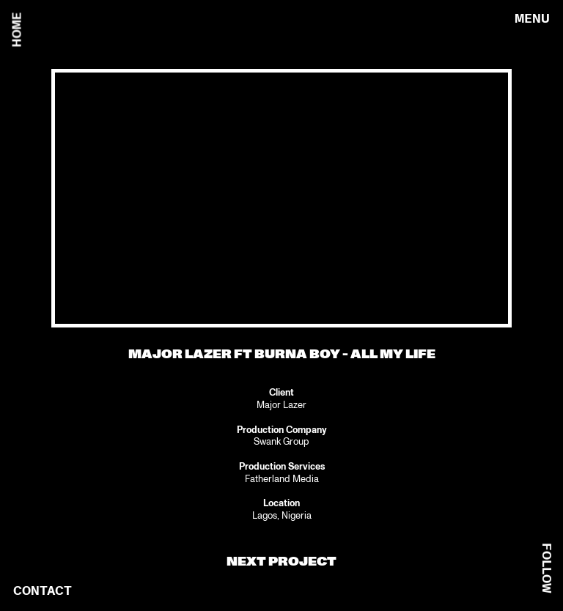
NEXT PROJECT (281, 561)
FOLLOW (546, 568)
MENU (532, 19)
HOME (17, 30)
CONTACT (42, 591)
